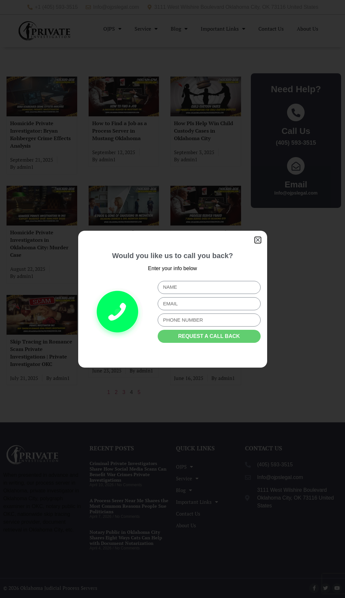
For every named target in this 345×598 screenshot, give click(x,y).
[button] (258, 240)
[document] (172, 299)
